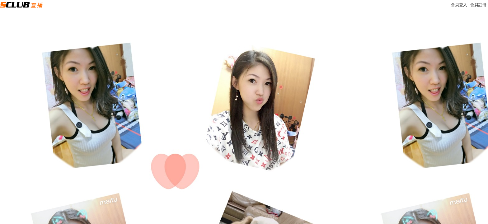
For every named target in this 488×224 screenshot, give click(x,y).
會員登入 (459, 4)
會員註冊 (478, 4)
